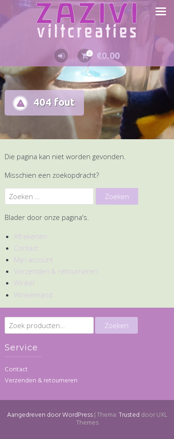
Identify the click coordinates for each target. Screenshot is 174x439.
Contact (26, 247)
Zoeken (116, 325)
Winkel (24, 282)
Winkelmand (33, 294)
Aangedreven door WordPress (50, 415)
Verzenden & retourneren (56, 271)
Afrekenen (30, 236)
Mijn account (33, 259)
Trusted (129, 415)
